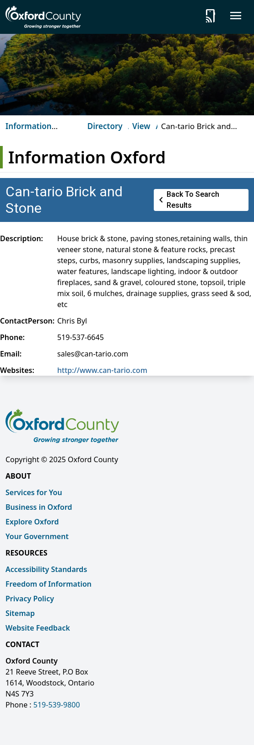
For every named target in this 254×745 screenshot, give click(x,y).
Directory (105, 126)
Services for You (33, 492)
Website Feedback (37, 628)
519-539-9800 (56, 705)
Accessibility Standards (46, 569)
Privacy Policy (29, 599)
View (141, 126)
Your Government (37, 536)
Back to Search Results (187, 200)
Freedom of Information (48, 584)
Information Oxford (28, 131)
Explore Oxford (32, 522)
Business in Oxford (38, 507)
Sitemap (20, 613)
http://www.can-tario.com (102, 370)
